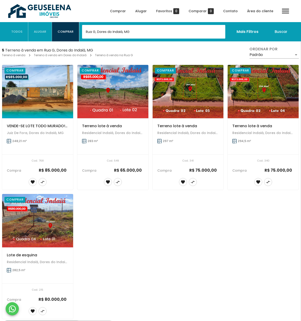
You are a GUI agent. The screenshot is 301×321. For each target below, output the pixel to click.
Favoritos (167, 11)
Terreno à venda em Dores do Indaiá (60, 55)
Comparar (201, 11)
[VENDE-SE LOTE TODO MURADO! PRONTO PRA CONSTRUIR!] (37, 91)
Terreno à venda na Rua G (114, 55)
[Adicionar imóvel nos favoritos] (33, 182)
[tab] (17, 31)
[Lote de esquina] (37, 220)
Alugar (141, 11)
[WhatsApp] (12, 308)
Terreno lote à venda (102, 126)
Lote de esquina (22, 255)
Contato (230, 11)
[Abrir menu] (285, 11)
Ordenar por (264, 49)
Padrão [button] (256, 54)
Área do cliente (260, 11)
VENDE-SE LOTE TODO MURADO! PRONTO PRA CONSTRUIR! (60, 126)
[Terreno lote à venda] (112, 91)
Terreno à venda (13, 55)
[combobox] (153, 32)
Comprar (118, 11)
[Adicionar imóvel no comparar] (43, 182)
